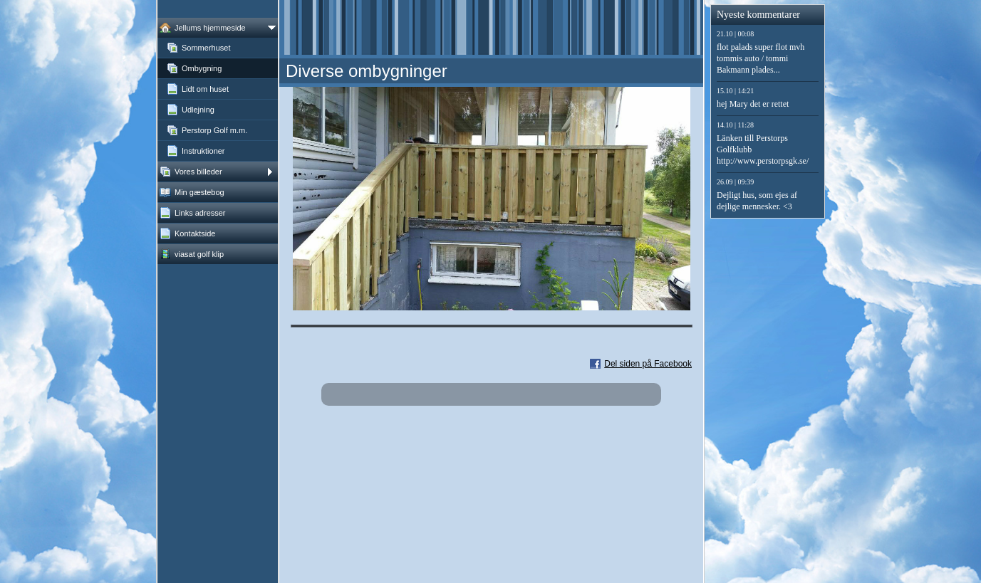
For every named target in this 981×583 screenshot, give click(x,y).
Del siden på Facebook (648, 364)
